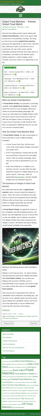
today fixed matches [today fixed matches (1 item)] (23, 401)
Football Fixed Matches (10, 341)
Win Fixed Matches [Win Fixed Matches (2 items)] (18, 407)
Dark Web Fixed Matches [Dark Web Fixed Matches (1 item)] (15, 367)
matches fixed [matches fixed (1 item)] (29, 385)
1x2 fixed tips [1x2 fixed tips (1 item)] (5, 361)
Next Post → (35, 323)
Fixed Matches (10, 316)
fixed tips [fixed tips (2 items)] (20, 376)
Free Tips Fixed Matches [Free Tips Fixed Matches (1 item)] (19, 382)
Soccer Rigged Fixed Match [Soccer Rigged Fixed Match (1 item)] (25, 390)
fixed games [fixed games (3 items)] (31, 367)
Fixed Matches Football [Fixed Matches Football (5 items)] (24, 374)
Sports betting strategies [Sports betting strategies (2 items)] (18, 393)
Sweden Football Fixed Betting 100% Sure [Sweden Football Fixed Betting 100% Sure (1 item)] (16, 395)
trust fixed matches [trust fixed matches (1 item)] (12, 404)
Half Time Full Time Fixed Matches (13, 347)
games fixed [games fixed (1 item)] (29, 382)
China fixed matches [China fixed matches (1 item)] (16, 364)
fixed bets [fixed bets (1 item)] (24, 367)
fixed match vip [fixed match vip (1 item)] (12, 376)
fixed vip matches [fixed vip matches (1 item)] (27, 376)
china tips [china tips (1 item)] (24, 364)
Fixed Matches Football (23, 316)
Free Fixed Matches (10, 29)
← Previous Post (7, 323)
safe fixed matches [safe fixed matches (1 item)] (13, 390)
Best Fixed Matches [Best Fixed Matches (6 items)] (24, 361)
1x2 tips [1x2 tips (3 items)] (12, 361)
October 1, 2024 (24, 27)
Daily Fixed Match (8, 334)
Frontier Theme (35, 414)
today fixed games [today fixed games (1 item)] (12, 401)
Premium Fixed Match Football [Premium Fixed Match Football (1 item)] (20, 388)
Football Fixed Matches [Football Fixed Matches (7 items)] (21, 379)
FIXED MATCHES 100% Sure (12, 1)
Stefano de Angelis (10, 27)
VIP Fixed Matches (8, 351)
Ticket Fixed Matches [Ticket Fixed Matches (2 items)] (13, 398)
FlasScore (6, 310)
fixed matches (20, 177)
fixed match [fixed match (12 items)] (19, 370)
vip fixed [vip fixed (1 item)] (19, 404)
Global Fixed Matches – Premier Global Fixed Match (19, 23)
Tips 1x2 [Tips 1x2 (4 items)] (24, 398)
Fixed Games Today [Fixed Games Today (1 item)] (7, 370)
